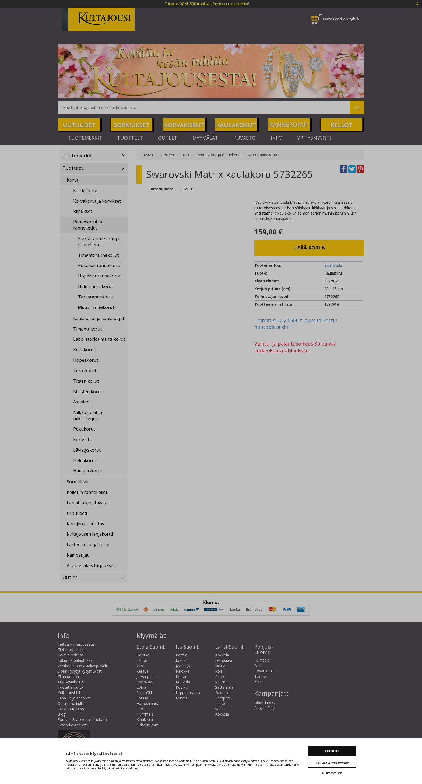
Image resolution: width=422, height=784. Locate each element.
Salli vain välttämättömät (332, 763)
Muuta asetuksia (332, 773)
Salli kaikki (332, 751)
